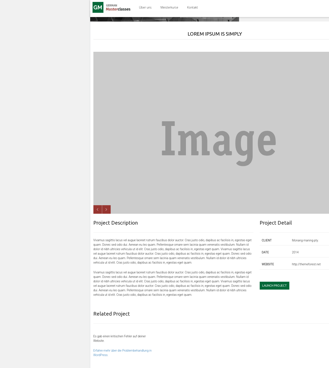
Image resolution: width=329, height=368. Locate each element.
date (265, 252)
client (267, 240)
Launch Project (274, 285)
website (268, 264)
